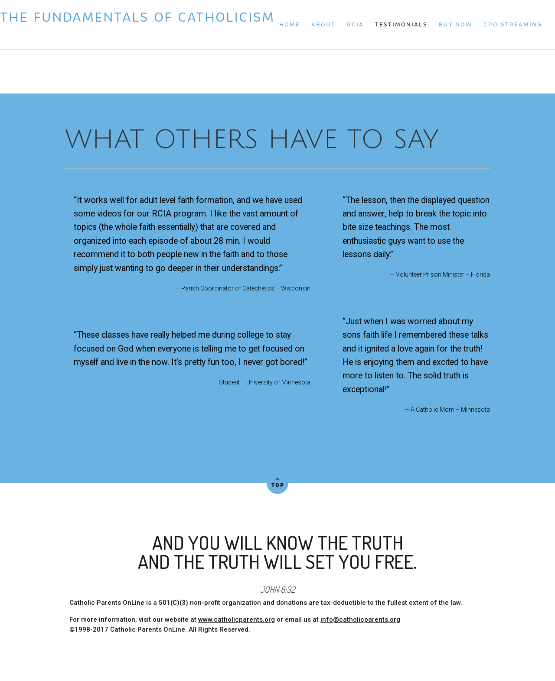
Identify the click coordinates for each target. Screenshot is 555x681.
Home (289, 24)
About (323, 24)
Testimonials (401, 24)
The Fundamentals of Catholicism (99, 24)
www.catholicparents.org (236, 619)
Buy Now (455, 24)
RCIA (355, 24)
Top (277, 481)
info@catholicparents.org (360, 619)
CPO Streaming (512, 24)
